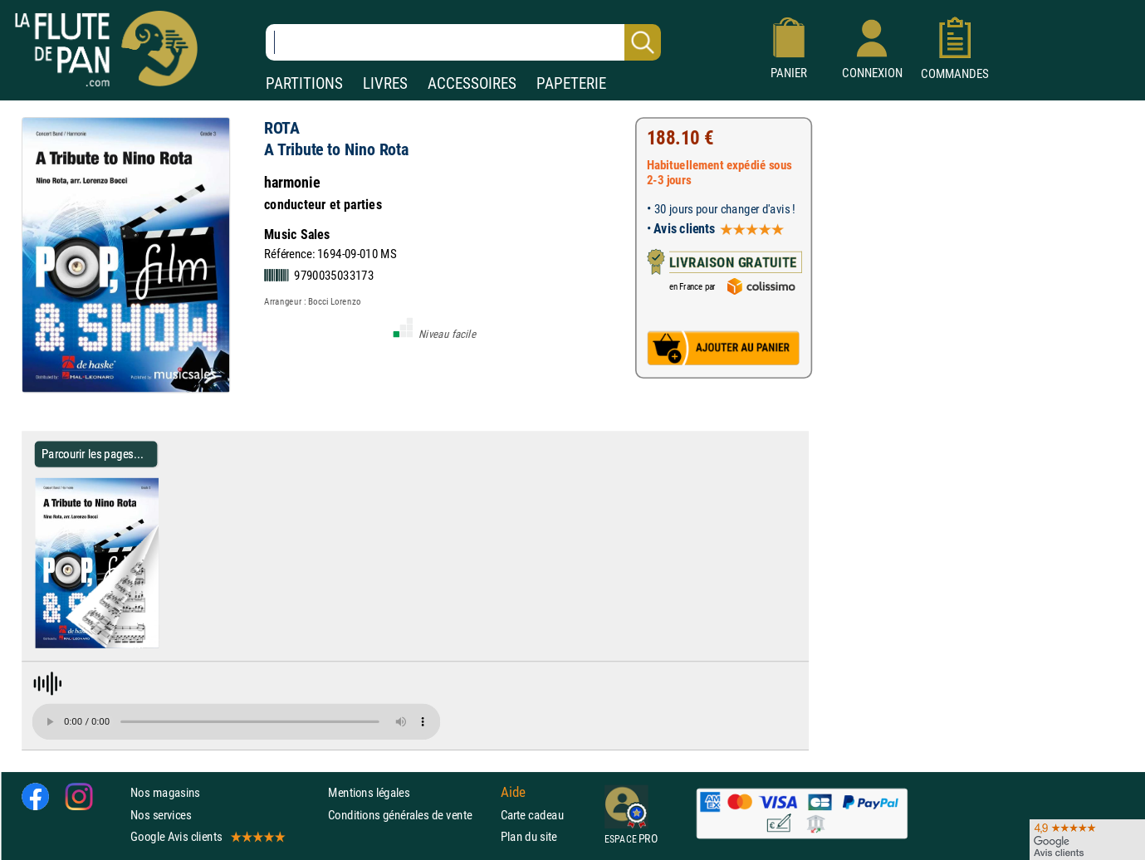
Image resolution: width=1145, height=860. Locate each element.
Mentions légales (368, 792)
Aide (513, 792)
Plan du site (529, 836)
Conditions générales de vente (410, 814)
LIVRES (385, 83)
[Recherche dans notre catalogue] (463, 42)
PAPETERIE (571, 83)
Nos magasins (165, 792)
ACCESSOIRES (472, 83)
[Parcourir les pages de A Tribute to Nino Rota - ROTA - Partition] (165, 645)
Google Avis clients (206, 836)
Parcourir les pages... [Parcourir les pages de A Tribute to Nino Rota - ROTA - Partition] (93, 454)
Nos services (160, 814)
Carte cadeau (532, 814)
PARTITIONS (304, 83)
